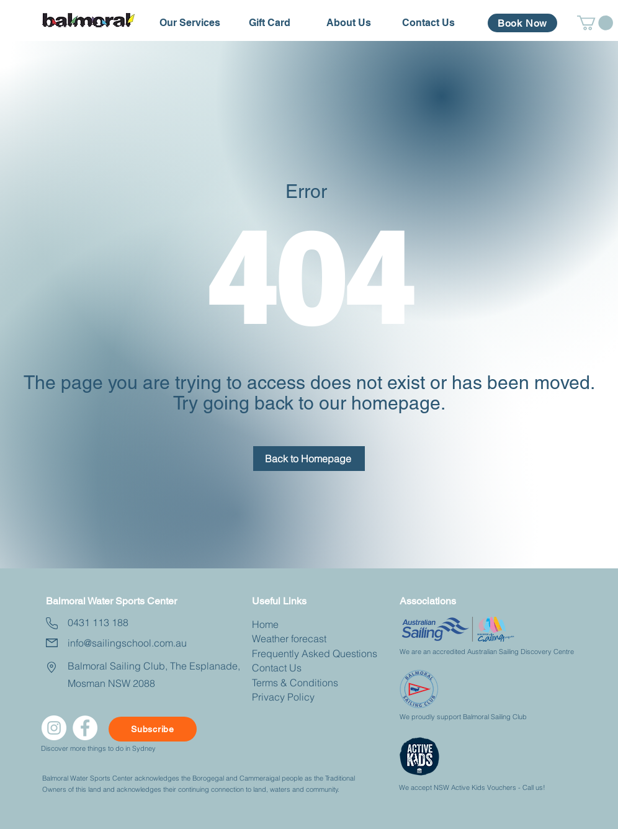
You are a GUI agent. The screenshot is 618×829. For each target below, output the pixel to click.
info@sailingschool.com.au (127, 643)
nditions (320, 682)
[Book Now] (522, 23)
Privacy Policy (283, 697)
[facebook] (85, 727)
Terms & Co (277, 682)
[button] (190, 23)
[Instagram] (54, 727)
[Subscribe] (153, 729)
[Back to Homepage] (309, 458)
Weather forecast (289, 638)
